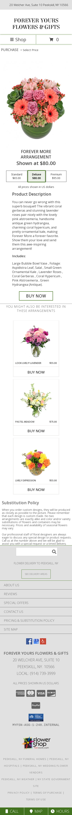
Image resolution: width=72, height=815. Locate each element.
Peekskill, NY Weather (18, 779)
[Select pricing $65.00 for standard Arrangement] (16, 176)
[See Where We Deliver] (36, 574)
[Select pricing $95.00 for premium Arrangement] (56, 176)
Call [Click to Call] (12, 811)
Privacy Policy (19, 792)
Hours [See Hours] (60, 811)
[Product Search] (36, 551)
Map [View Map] (36, 811)
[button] (36, 717)
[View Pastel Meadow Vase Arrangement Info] (36, 399)
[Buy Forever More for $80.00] (36, 296)
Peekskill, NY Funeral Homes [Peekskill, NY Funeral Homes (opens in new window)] (24, 759)
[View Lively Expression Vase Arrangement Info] (36, 458)
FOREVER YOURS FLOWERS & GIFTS (36, 23)
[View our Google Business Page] (36, 643)
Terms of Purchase (47, 792)
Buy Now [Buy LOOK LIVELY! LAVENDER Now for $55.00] (36, 372)
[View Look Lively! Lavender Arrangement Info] (36, 341)
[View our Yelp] (43, 643)
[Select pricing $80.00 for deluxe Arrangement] (36, 176)
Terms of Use (36, 799)
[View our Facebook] (29, 643)
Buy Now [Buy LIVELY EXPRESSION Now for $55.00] (36, 489)
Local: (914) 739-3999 (36, 673)
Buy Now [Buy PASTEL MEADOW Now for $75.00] (36, 430)
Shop (18, 39)
